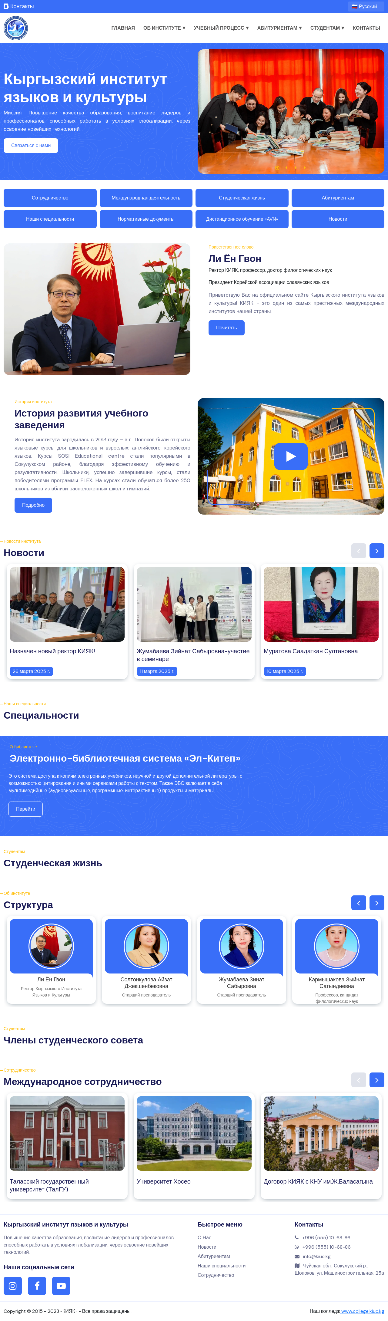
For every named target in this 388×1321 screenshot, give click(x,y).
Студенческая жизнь (242, 198)
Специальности (41, 715)
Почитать (226, 327)
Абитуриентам (279, 28)
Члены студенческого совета (73, 1040)
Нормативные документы (146, 219)
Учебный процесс (221, 28)
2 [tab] (286, 168)
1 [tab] (277, 168)
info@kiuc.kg (313, 1256)
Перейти (25, 809)
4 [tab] (305, 168)
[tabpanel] (291, 111)
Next (377, 550)
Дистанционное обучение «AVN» (242, 219)
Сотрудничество (50, 198)
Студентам (327, 28)
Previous (358, 550)
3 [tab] (296, 168)
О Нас (204, 1237)
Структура (28, 904)
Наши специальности (50, 219)
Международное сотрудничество (83, 1081)
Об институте (164, 28)
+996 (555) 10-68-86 (322, 1237)
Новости (338, 219)
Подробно (33, 505)
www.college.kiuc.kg (362, 1311)
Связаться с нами (31, 145)
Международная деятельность (146, 198)
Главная (123, 28)
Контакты (19, 6)
